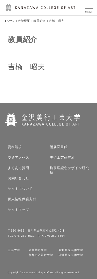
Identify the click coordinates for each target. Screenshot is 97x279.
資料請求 (15, 147)
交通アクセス (18, 157)
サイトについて (20, 189)
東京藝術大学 (37, 250)
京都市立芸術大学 (40, 255)
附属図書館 (59, 147)
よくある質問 (18, 168)
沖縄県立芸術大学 (71, 255)
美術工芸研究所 (62, 157)
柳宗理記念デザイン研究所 (69, 170)
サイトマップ (18, 210)
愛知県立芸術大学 (71, 250)
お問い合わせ (18, 178)
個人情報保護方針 (22, 199)
